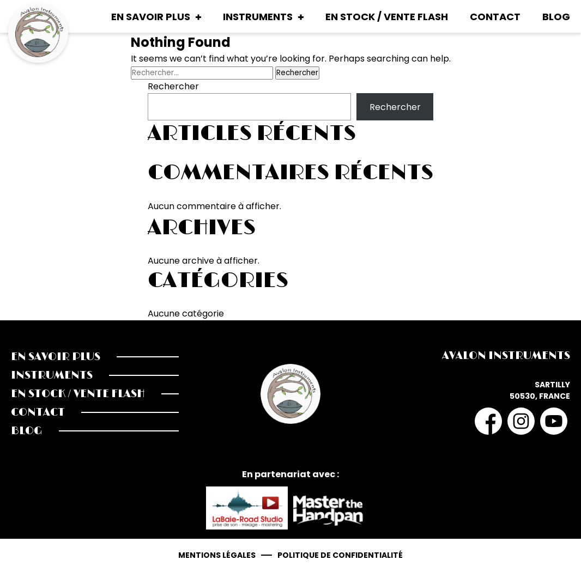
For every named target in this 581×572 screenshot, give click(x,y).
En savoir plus (150, 16)
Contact (495, 16)
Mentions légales (217, 555)
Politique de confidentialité (340, 555)
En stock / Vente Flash (386, 16)
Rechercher (173, 86)
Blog (556, 16)
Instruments (258, 16)
